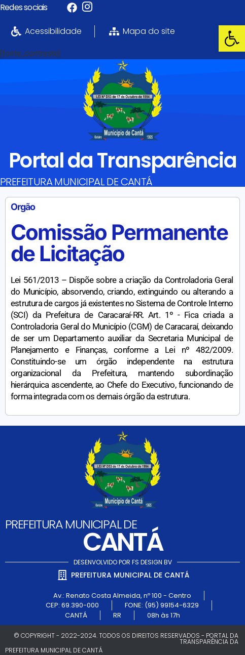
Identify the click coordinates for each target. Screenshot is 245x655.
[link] (232, 38)
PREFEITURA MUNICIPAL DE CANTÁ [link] (76, 182)
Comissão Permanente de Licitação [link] (119, 242)
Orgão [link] (23, 206)
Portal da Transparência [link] (122, 160)
